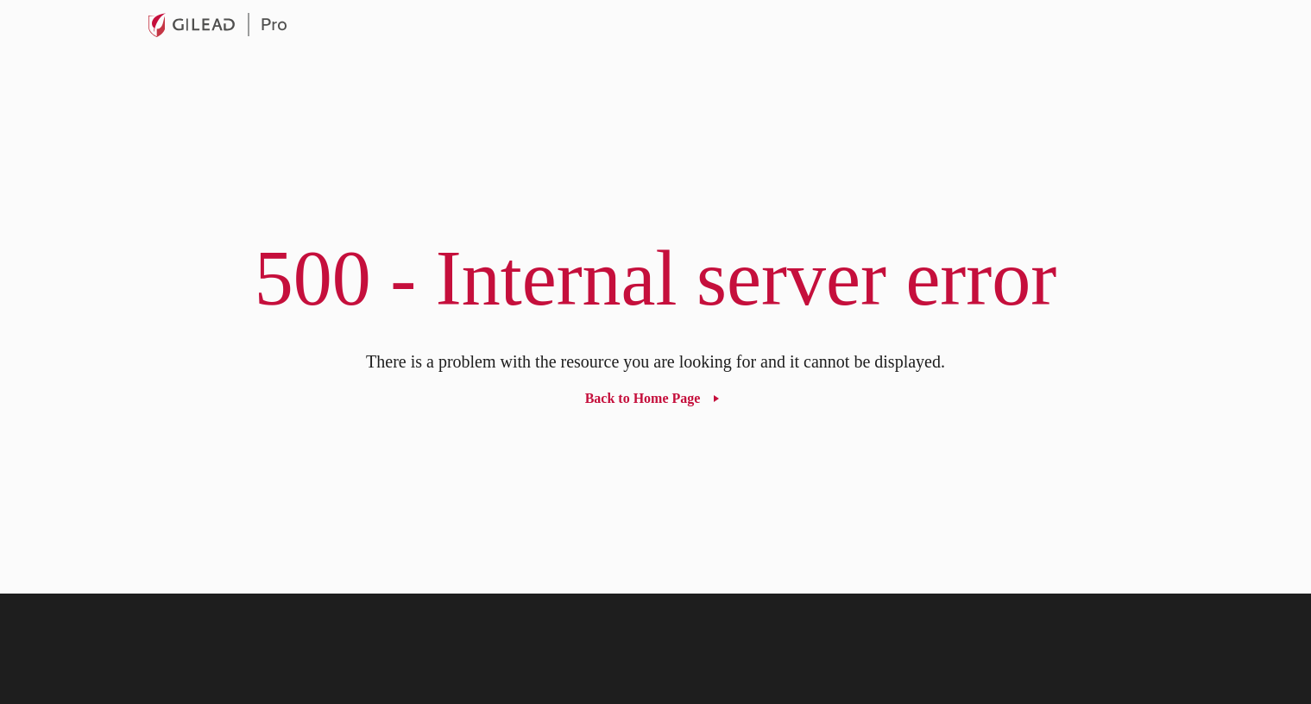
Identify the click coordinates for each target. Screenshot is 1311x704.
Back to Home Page (643, 398)
